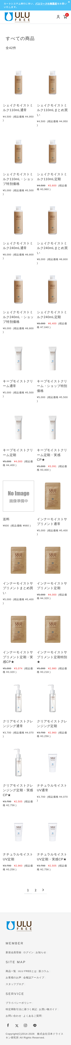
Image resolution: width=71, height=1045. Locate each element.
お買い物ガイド (48, 1009)
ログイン (28, 952)
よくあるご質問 (32, 1015)
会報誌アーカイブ (33, 977)
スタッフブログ (15, 984)
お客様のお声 (13, 977)
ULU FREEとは (27, 971)
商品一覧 (11, 971)
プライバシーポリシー (19, 1002)
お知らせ (41, 952)
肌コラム (44, 971)
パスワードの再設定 (46, 3)
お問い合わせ (13, 1015)
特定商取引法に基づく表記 (21, 1009)
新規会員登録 (13, 952)
